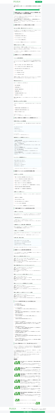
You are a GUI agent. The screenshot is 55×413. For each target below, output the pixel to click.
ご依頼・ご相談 (38, 1)
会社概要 (32, 408)
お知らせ (29, 408)
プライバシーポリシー (36, 408)
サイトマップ (40, 408)
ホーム (22, 408)
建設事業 (24, 408)
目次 (26, 9)
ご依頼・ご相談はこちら (27, 411)
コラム (27, 408)
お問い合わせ (44, 408)
